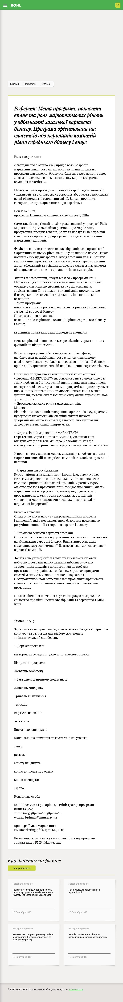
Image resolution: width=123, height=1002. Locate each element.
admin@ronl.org (76, 989)
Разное (46, 84)
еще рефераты (21, 868)
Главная (14, 84)
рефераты (30, 84)
